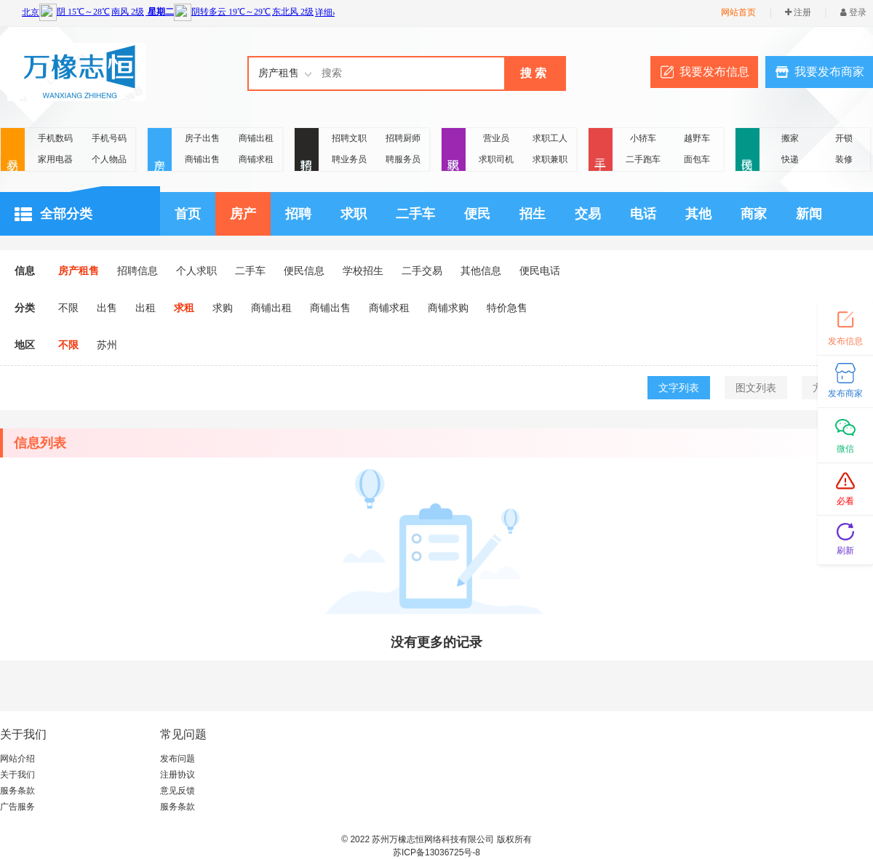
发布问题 (177, 759)
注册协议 (177, 775)
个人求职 (196, 270)
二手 (601, 150)
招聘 (307, 150)
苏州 (107, 345)
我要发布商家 (829, 71)
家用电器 (55, 159)
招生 (532, 214)
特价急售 (507, 307)
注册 (798, 12)
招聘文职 (349, 138)
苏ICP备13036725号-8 (436, 852)
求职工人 (550, 138)
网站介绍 (17, 759)
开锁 (844, 138)
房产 (160, 150)
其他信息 (481, 270)
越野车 (697, 138)
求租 (184, 307)
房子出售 (202, 138)
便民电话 (539, 270)
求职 (454, 150)
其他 (698, 214)
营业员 (496, 138)
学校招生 (363, 270)
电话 (643, 214)
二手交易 (422, 270)
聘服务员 (403, 159)
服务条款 (17, 791)
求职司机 (496, 159)
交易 (13, 150)
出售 (107, 307)
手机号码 (109, 138)
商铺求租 (256, 159)
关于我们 (17, 775)
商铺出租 (256, 138)
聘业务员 (349, 159)
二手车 (415, 214)
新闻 (809, 214)
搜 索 (533, 73)
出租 (145, 307)
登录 (853, 12)
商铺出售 (202, 159)
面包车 (697, 159)
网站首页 (738, 12)
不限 (68, 307)
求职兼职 (550, 159)
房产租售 (78, 270)
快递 (790, 159)
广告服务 (17, 807)
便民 (748, 150)
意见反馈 (177, 791)
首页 (188, 214)
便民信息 (304, 270)
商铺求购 (448, 307)
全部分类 (53, 214)
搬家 (790, 138)
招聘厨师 (403, 138)
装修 (844, 159)
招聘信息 (137, 270)
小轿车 (643, 138)
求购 (222, 307)
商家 (754, 214)
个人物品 (109, 159)
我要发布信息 (714, 71)
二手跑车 (643, 159)
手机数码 (55, 138)
